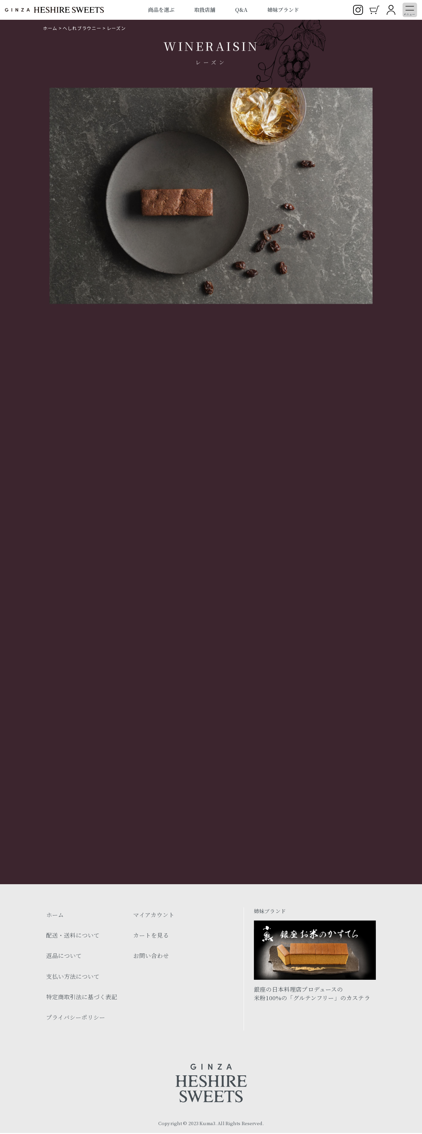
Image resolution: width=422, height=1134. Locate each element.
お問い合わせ (151, 956)
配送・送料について (73, 936)
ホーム (50, 28)
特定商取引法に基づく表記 (81, 998)
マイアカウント (153, 916)
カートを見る (151, 936)
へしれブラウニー (82, 28)
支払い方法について (73, 977)
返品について (64, 956)
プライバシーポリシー (75, 1018)
